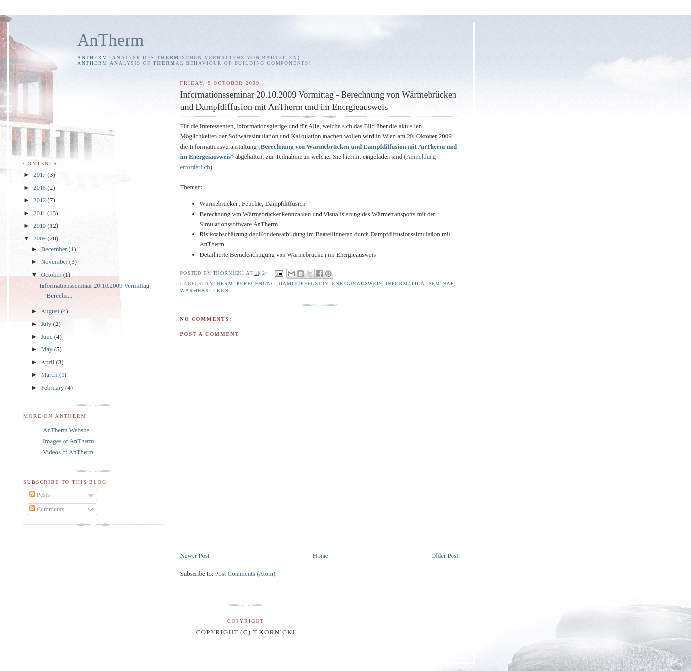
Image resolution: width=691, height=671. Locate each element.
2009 (40, 238)
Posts (39, 494)
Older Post (445, 555)
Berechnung (256, 283)
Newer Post (194, 555)
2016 (40, 187)
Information (405, 283)
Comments (47, 509)
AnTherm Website (66, 429)
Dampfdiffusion (303, 283)
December (55, 249)
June (47, 336)
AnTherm (110, 40)
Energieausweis (357, 283)
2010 (40, 225)
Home (320, 555)
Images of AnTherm (68, 441)
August (51, 311)
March (50, 374)
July (47, 323)
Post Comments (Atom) (245, 573)
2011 (40, 212)
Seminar (441, 283)
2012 (40, 200)
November (55, 261)
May (47, 349)
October (52, 274)
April (48, 362)
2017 (40, 174)
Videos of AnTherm (68, 451)
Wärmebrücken (204, 290)
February (53, 387)
